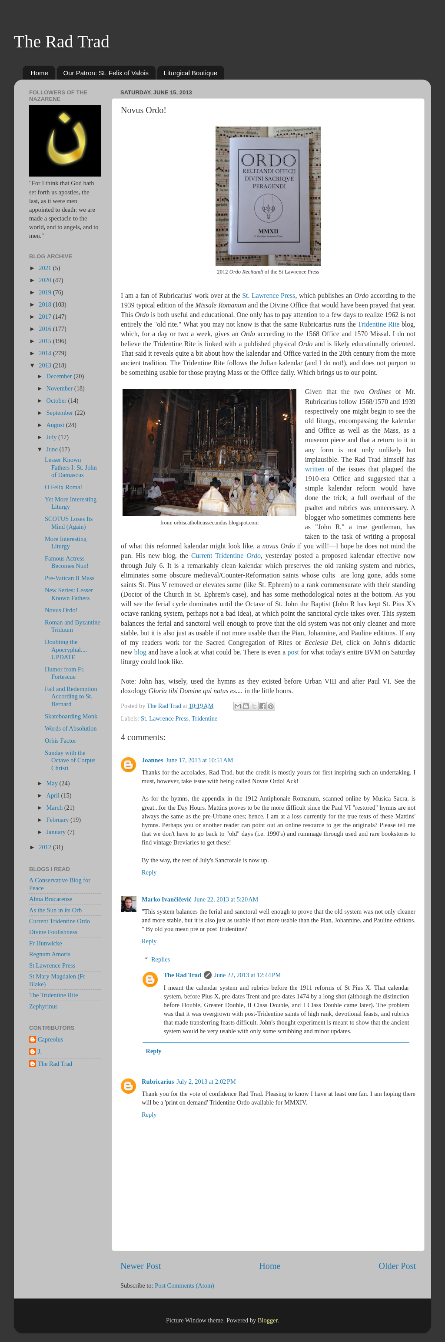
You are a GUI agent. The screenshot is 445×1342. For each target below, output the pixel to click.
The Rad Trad (62, 41)
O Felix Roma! (63, 487)
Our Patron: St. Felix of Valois (106, 73)
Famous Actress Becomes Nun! (67, 562)
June (53, 449)
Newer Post (140, 1266)
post (293, 652)
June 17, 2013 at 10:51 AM (199, 760)
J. (40, 1051)
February (58, 819)
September (60, 412)
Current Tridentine (226, 555)
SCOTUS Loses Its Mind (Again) (69, 522)
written (315, 469)
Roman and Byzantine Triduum (72, 626)
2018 (46, 304)
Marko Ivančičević (167, 899)
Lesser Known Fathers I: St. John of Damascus (71, 467)
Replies (160, 959)
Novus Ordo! (61, 610)
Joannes (152, 760)
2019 (46, 292)
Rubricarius (158, 1081)
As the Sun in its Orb (55, 910)
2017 (46, 316)
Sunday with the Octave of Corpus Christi (70, 760)
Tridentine (204, 718)
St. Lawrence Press (268, 295)
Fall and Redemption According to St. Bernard (71, 696)
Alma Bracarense (50, 898)
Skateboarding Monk (71, 716)
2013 (46, 365)
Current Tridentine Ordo (59, 921)
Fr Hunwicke (45, 943)
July (52, 437)
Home (39, 73)
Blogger (268, 1320)
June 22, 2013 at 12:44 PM (247, 974)
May (53, 783)
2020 (46, 280)
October (57, 400)
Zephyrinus (43, 1006)
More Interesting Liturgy (65, 542)
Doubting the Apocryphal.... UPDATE (66, 649)
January (56, 831)
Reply (149, 872)
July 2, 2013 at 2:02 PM (206, 1081)
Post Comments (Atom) (184, 1285)
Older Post (397, 1266)
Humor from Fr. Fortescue (65, 673)
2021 (46, 267)
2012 (46, 847)
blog (140, 652)
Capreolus (50, 1039)
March (55, 807)
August (56, 424)
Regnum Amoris (49, 954)
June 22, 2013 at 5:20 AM (226, 899)
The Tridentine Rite (53, 994)
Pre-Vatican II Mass (69, 577)
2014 (46, 353)
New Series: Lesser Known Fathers (69, 594)
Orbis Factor (60, 740)
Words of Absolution (71, 728)
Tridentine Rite (378, 324)
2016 (46, 328)
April (53, 795)
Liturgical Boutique (190, 73)
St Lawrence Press (52, 965)
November (60, 388)
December (60, 376)
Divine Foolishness (53, 931)
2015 (46, 340)
